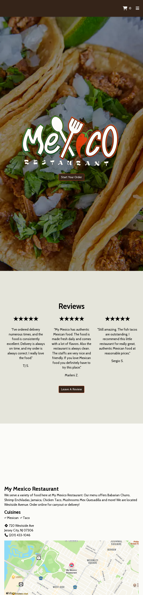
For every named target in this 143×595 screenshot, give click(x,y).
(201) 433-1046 (17, 535)
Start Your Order (71, 177)
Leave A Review (71, 389)
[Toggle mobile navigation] (138, 8)
